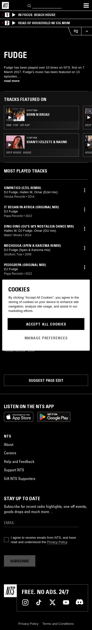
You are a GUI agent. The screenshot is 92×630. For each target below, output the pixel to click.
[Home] (5, 5)
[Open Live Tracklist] (74, 31)
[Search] (29, 5)
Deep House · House (18, 152)
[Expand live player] (86, 31)
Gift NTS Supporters (19, 478)
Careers (10, 452)
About (8, 444)
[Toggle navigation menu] (86, 5)
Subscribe (19, 560)
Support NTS (14, 469)
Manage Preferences (46, 337)
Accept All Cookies (46, 324)
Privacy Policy (57, 542)
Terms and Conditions (58, 624)
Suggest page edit (46, 380)
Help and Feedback (19, 461)
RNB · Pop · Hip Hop (18, 125)
